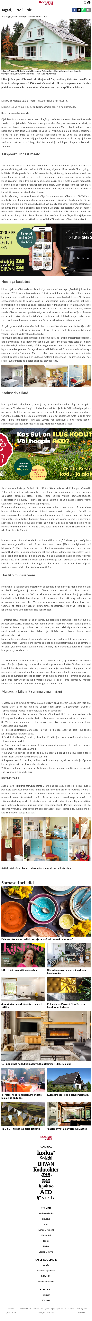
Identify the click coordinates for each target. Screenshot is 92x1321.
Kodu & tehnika (46, 1213)
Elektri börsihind (46, 1281)
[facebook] (74, 10)
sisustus (66, 868)
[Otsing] (85, 3)
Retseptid (46, 1235)
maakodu (48, 868)
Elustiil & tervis (46, 1251)
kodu (25, 868)
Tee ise (46, 1240)
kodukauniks (35, 868)
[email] (88, 10)
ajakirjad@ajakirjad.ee (54, 1308)
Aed (46, 1224)
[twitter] (79, 10)
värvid (57, 868)
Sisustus (46, 1218)
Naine (46, 1246)
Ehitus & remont (46, 1229)
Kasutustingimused (46, 1270)
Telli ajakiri (46, 1276)
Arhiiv (46, 1265)
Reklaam (46, 1294)
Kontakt (46, 1300)
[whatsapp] (83, 10)
